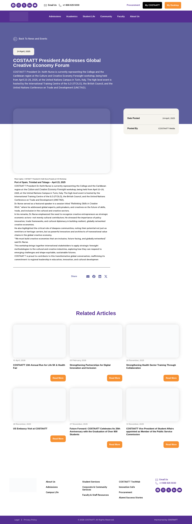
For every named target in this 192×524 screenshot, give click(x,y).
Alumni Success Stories (131, 498)
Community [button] (106, 16)
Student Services (91, 482)
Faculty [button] (121, 16)
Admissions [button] (55, 16)
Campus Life (52, 492)
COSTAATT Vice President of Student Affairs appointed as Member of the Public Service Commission (150, 432)
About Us (50, 482)
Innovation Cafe (127, 487)
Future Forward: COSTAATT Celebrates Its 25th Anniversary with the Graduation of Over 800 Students (95, 432)
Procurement (133, 5)
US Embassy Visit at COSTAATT (30, 429)
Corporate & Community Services (94, 488)
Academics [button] (72, 16)
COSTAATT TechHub (129, 482)
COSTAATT (173, 520)
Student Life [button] (89, 16)
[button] (88, 276)
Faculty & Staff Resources (95, 495)
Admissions (52, 487)
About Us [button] (134, 16)
